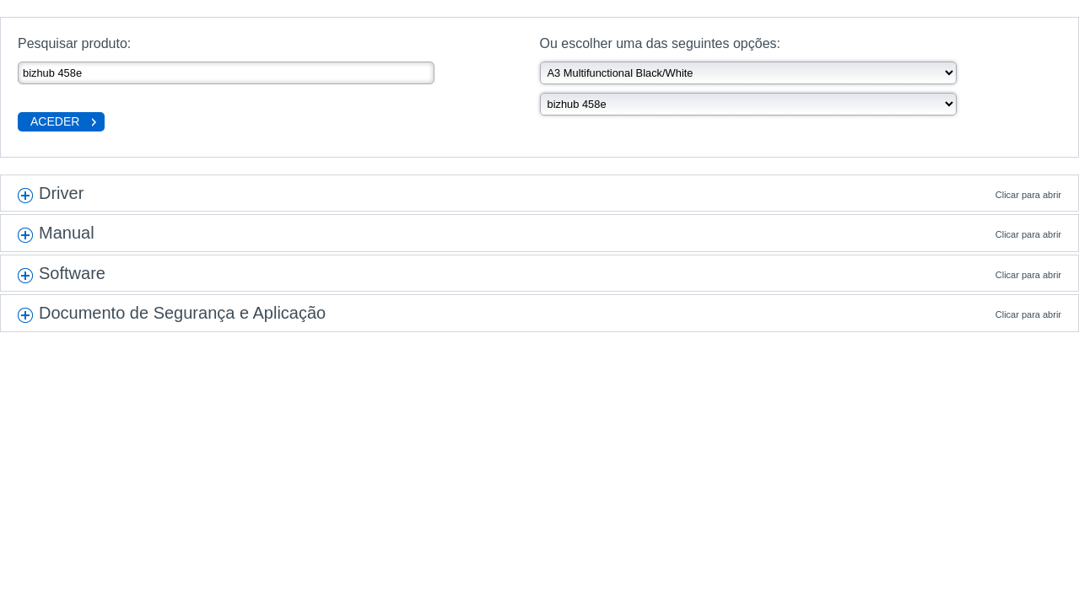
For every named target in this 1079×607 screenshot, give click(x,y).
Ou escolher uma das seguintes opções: (660, 43)
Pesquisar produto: (74, 43)
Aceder (54, 121)
